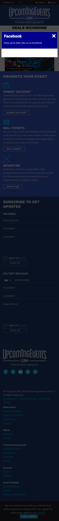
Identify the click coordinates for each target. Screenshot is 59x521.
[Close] (54, 36)
